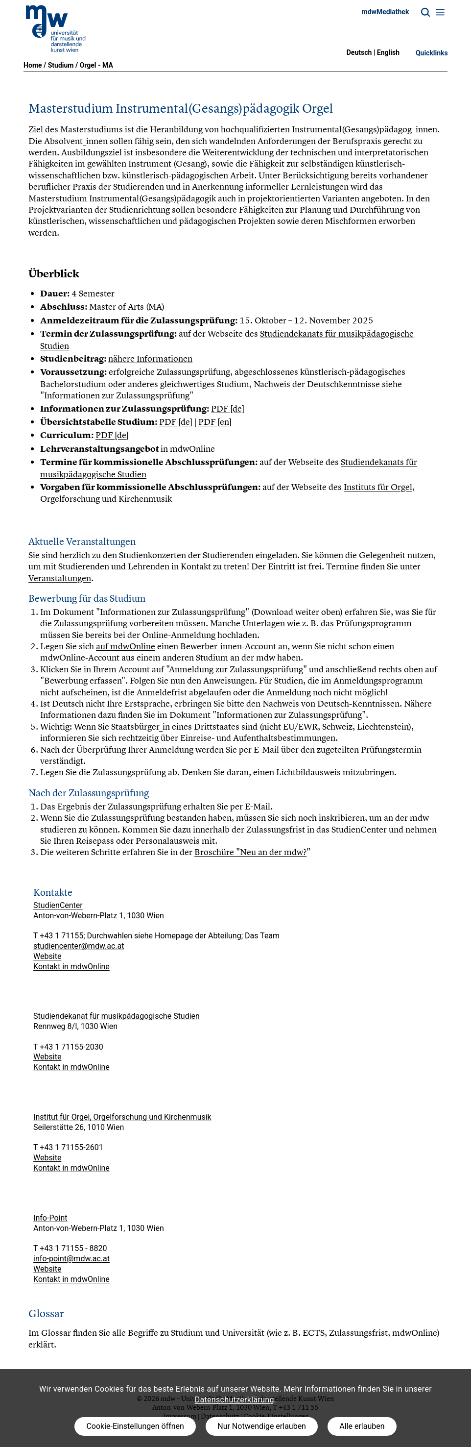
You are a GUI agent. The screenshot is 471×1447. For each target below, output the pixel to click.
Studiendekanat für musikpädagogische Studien (116, 1016)
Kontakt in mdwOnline (71, 966)
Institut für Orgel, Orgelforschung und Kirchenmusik (122, 1117)
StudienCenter (58, 905)
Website (47, 956)
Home (33, 65)
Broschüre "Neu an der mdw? (250, 852)
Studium (61, 65)
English (388, 52)
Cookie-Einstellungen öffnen (135, 1426)
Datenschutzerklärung (234, 1399)
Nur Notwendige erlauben (261, 1426)
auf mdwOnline (125, 646)
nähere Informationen (150, 358)
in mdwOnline (188, 448)
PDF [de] (227, 408)
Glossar (56, 1332)
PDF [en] (215, 421)
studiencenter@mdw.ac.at (78, 946)
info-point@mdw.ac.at (71, 1258)
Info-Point (50, 1218)
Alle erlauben (361, 1426)
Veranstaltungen (59, 578)
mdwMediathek (385, 12)
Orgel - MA (96, 65)
